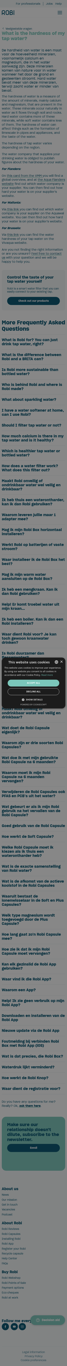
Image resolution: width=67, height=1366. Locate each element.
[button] (33, 700)
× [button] (61, 662)
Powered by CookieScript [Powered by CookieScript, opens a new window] (33, 704)
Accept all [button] (33, 682)
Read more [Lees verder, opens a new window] (47, 675)
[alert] (33, 683)
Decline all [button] (33, 691)
